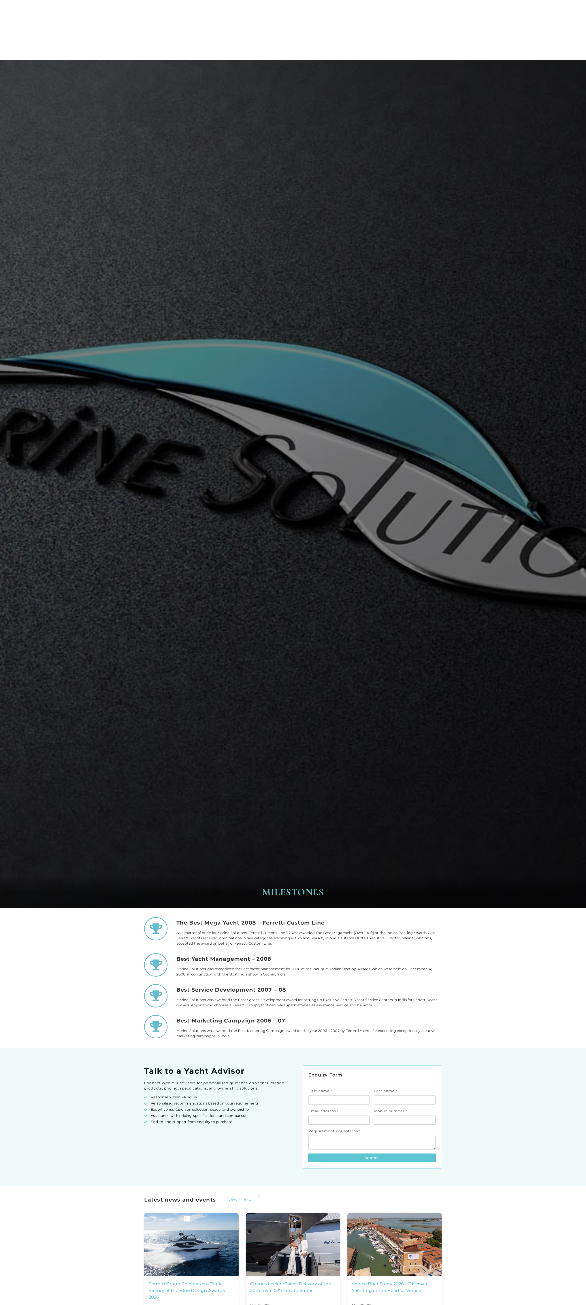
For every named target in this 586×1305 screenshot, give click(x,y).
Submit (372, 1126)
